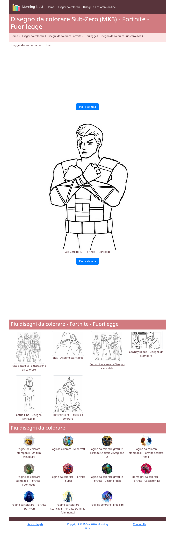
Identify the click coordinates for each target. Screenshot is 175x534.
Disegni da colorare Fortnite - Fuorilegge (72, 36)
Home (50, 7)
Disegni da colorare (68, 7)
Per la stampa (87, 107)
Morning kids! (27, 7)
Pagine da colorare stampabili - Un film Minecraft (29, 448)
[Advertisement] (87, 75)
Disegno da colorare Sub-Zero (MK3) (122, 36)
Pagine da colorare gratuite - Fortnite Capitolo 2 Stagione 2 (107, 448)
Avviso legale (35, 524)
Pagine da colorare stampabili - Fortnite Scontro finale (146, 448)
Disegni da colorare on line (99, 7)
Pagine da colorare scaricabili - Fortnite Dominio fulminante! (68, 504)
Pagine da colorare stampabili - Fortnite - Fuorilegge (29, 476)
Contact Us (139, 524)
